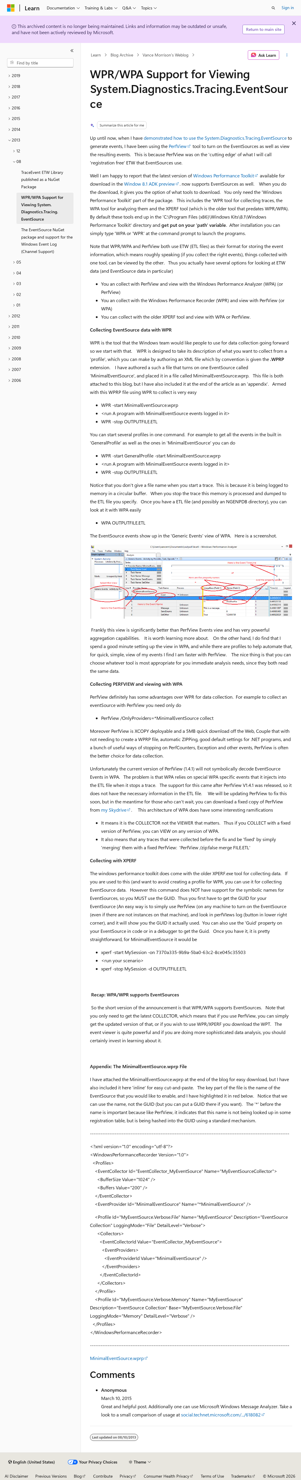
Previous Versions (51, 1476)
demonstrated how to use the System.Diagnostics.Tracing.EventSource (215, 138)
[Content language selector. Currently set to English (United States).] (31, 1462)
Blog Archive (122, 55)
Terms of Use (212, 1476)
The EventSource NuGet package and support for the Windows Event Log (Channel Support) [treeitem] (47, 240)
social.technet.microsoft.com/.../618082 (221, 1414)
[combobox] (40, 63)
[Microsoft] (11, 8)
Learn (96, 55)
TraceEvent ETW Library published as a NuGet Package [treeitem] (42, 179)
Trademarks (241, 1476)
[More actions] (287, 55)
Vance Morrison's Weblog (165, 55)
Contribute (103, 1476)
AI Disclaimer (16, 1476)
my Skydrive (113, 810)
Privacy (126, 1476)
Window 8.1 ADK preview (149, 184)
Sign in (288, 7)
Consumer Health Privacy (166, 1476)
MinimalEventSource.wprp (117, 1358)
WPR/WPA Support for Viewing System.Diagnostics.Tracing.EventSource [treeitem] (42, 208)
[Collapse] (72, 50)
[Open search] (273, 8)
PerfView (178, 146)
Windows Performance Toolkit (223, 175)
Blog (78, 1476)
